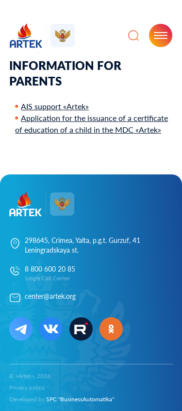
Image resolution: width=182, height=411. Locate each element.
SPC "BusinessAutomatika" (80, 399)
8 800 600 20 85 (50, 269)
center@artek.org (50, 296)
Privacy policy (27, 387)
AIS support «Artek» (55, 106)
